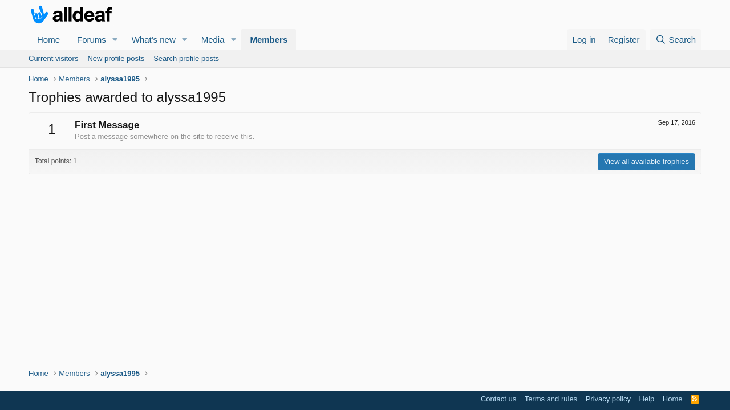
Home (48, 39)
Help (647, 399)
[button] (115, 39)
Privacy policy (608, 399)
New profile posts (115, 58)
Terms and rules (551, 399)
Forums (91, 39)
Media (213, 39)
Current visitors (53, 58)
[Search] (675, 39)
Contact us (498, 399)
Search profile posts (186, 58)
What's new (154, 39)
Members (268, 39)
